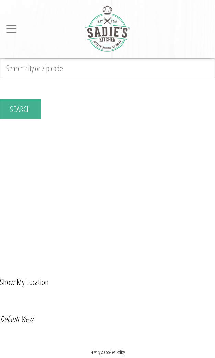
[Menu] (11, 29)
